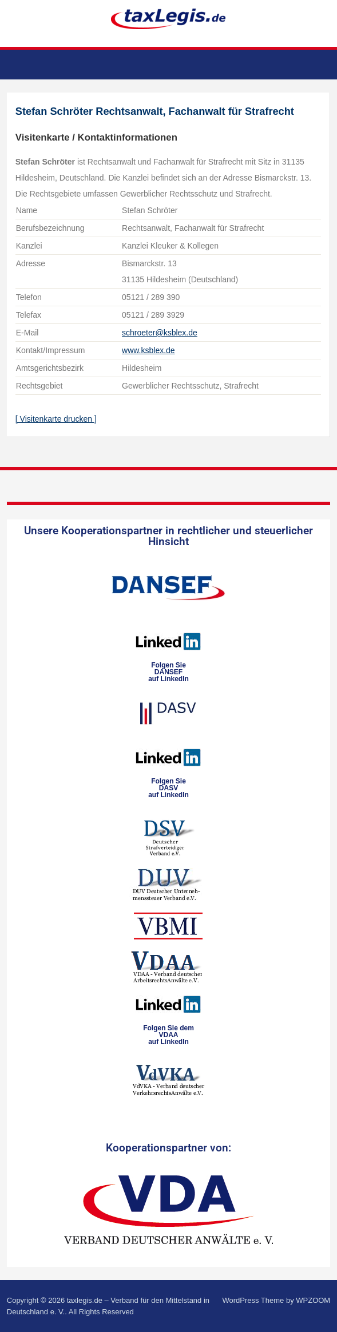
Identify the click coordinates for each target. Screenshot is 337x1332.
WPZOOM (313, 1300)
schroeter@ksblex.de (159, 332)
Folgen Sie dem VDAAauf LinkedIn (168, 1035)
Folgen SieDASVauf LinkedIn (168, 788)
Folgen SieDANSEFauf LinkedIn (168, 672)
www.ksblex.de (148, 350)
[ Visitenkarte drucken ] (56, 418)
